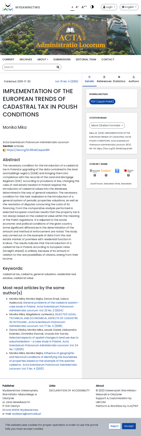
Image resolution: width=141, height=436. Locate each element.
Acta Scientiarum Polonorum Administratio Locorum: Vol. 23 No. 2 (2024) (41, 308)
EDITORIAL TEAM (86, 59)
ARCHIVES (25, 59)
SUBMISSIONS (62, 59)
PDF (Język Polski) (102, 101)
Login (108, 7)
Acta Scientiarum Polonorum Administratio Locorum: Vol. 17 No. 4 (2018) (37, 324)
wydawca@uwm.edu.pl (26, 414)
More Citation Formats (106, 125)
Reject (115, 426)
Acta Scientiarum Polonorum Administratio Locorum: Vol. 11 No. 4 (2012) (43, 367)
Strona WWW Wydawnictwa (20, 410)
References (104, 79)
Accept (129, 426)
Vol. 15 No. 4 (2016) (66, 81)
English (128, 7)
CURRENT (8, 59)
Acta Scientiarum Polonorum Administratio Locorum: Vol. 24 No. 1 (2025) (43, 345)
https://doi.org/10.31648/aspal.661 (26, 150)
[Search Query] (32, 67)
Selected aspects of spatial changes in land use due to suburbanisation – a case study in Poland (43, 339)
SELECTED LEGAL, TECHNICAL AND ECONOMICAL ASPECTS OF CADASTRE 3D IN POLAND (43, 318)
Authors (134, 79)
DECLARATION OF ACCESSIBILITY (69, 390)
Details (89, 79)
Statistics (119, 79)
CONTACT (107, 59)
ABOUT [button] (41, 59)
